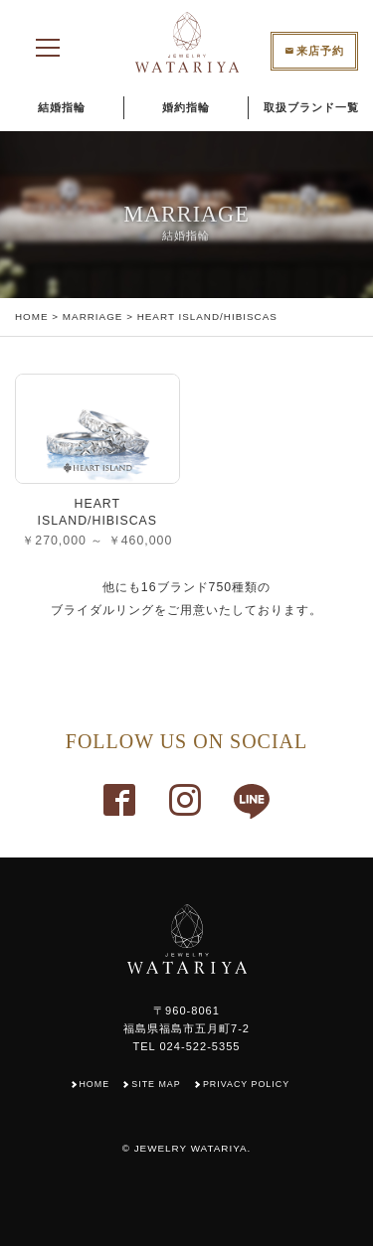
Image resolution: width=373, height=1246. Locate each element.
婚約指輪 (186, 107)
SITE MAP (155, 1084)
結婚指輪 (62, 107)
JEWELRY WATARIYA (191, 1148)
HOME (32, 316)
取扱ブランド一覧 (311, 107)
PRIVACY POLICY (246, 1084)
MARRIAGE (93, 316)
